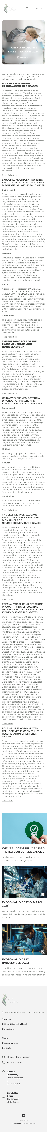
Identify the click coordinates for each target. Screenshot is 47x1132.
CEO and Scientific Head (14, 1024)
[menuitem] (38, 8)
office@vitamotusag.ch (18, 1057)
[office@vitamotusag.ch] (3, 1057)
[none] (38, 8)
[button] (26, 8)
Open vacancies (10, 1043)
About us (6, 1019)
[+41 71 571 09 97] (3, 1062)
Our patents (8, 1029)
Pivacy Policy (24, 1120)
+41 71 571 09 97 (14, 1062)
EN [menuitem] (36, 8)
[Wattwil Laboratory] (3, 1071)
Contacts (6, 1048)
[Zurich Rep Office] (3, 1097)
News (5, 1038)
